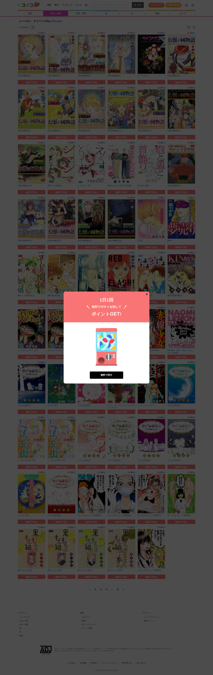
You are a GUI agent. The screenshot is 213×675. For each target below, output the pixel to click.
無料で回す (106, 375)
